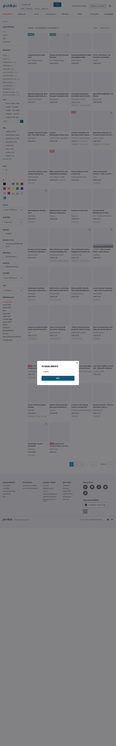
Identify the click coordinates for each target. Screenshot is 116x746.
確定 (58, 378)
